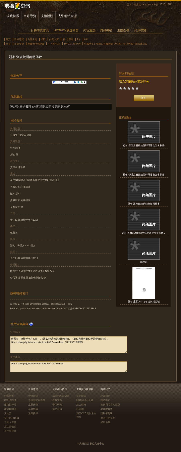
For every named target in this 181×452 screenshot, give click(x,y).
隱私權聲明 (107, 413)
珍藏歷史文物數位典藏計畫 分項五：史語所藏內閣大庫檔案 (115, 43)
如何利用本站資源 (110, 404)
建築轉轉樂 (10, 409)
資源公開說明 (108, 417)
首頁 (129, 4)
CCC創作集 (10, 400)
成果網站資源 (67, 16)
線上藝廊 (81, 404)
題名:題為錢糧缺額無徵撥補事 (144, 203)
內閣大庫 (54, 39)
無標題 (143, 262)
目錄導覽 (29, 16)
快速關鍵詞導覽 (36, 400)
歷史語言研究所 (72, 43)
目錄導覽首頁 (40, 30)
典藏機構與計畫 (35, 43)
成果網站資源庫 (60, 395)
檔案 (43, 39)
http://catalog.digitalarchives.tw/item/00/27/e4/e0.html (68, 366)
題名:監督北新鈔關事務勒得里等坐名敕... (143, 232)
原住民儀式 (10, 426)
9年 (79, 39)
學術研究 (57, 404)
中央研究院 (54, 43)
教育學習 (57, 400)
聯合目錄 (33, 395)
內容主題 (89, 30)
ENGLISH (165, 4)
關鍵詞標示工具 (84, 400)
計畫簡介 (105, 395)
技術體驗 (47, 16)
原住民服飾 (10, 431)
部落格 (137, 4)
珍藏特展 (12, 16)
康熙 (70, 39)
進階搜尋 (123, 30)
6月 (86, 39)
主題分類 (33, 404)
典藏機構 (106, 30)
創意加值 (57, 409)
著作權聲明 (107, 409)
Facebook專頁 (150, 4)
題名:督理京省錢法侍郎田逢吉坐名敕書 (143, 145)
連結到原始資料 (20, 106)
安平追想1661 (11, 417)
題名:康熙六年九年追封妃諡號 (144, 301)
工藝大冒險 (10, 422)
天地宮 (7, 413)
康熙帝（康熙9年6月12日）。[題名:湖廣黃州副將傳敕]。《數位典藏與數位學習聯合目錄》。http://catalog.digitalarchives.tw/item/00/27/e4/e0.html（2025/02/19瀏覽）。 (68, 344)
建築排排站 (10, 404)
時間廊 (80, 409)
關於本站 (105, 400)
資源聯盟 (140, 30)
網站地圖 (105, 422)
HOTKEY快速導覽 (66, 30)
